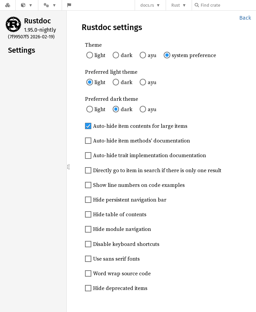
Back (245, 18)
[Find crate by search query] (228, 5)
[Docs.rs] (7, 5)
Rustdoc (37, 20)
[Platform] (50, 5)
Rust (175, 5)
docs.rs (147, 5)
